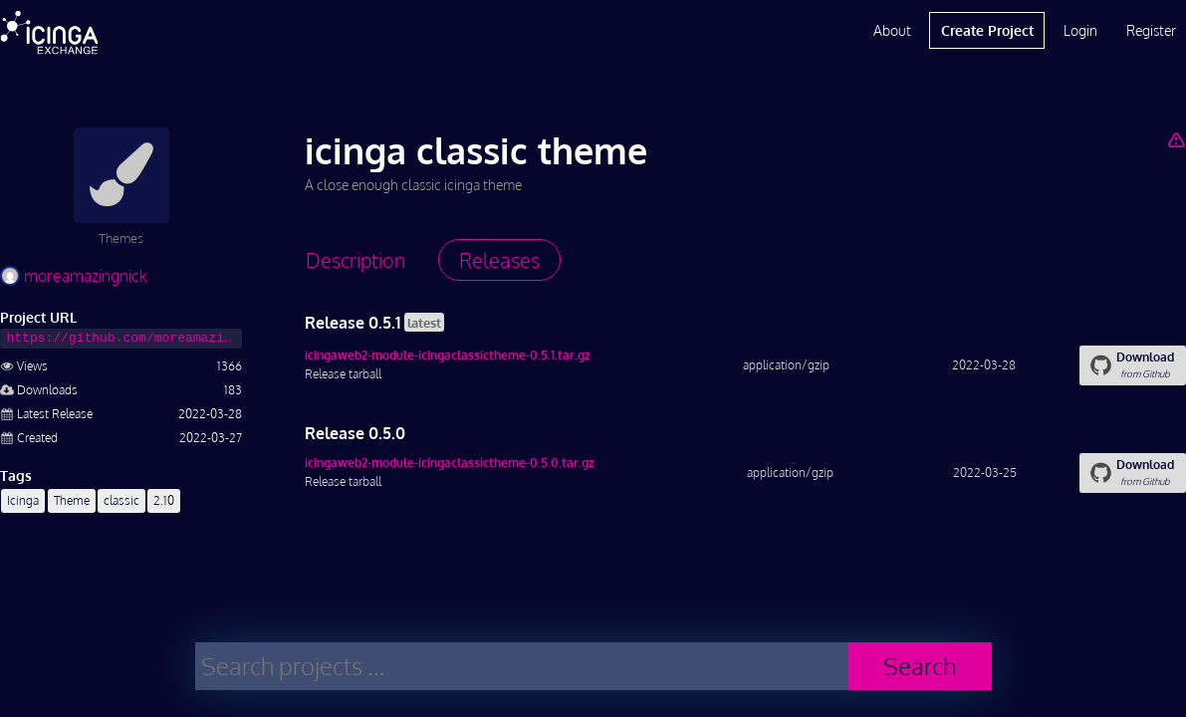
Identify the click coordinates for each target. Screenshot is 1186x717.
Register (1151, 30)
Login (1080, 30)
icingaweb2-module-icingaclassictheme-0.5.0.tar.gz (449, 462)
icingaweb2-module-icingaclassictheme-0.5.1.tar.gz (448, 355)
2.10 (163, 500)
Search (919, 665)
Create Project (987, 30)
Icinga (23, 500)
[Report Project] (1176, 139)
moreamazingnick (73, 276)
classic (121, 500)
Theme (72, 500)
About (892, 30)
